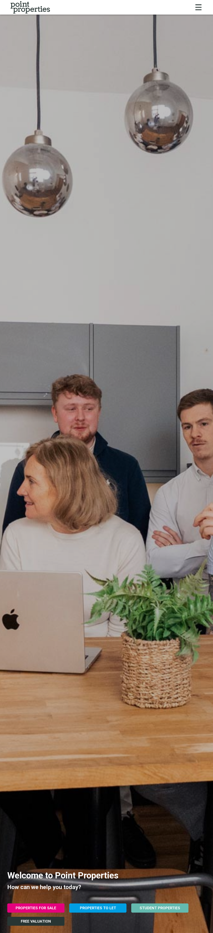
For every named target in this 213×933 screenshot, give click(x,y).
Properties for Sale (36, 908)
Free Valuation (36, 921)
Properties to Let (98, 908)
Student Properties (160, 908)
